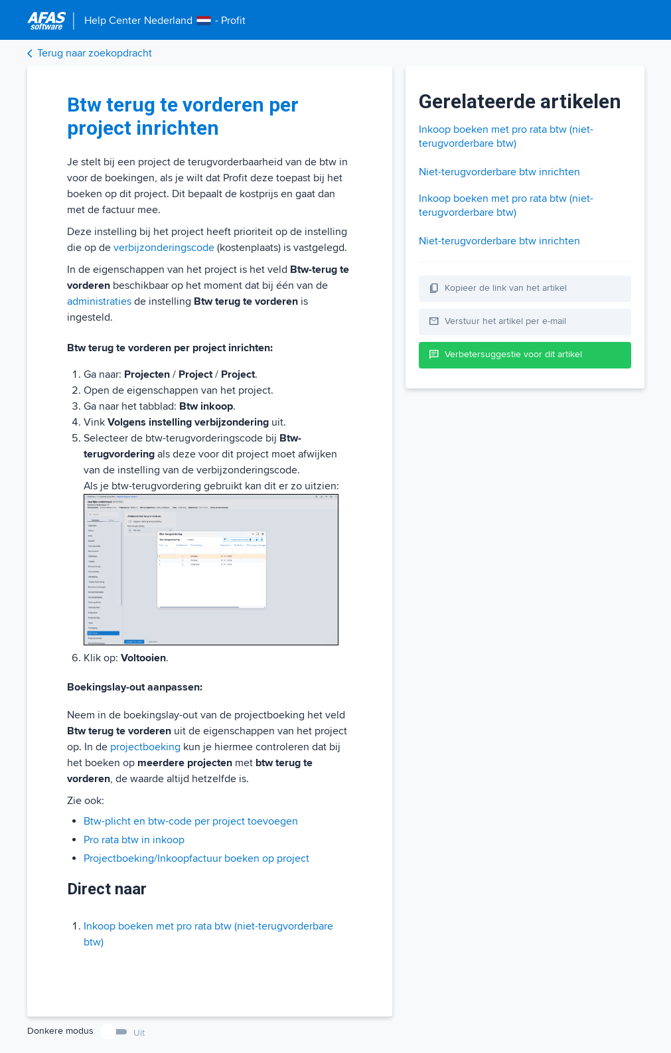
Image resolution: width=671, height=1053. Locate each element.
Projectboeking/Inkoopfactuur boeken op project (196, 858)
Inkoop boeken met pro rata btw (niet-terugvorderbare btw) (506, 136)
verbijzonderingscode (163, 247)
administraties (99, 301)
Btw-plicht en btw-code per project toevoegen (191, 821)
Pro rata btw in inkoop (134, 840)
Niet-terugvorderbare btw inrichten (499, 172)
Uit (139, 1032)
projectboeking (145, 747)
